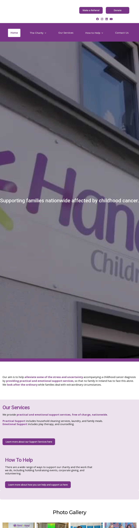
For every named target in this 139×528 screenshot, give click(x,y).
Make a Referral (91, 10)
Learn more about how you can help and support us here (38, 484)
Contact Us (121, 32)
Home (14, 32)
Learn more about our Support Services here (29, 441)
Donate (118, 10)
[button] (38, 33)
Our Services (65, 32)
